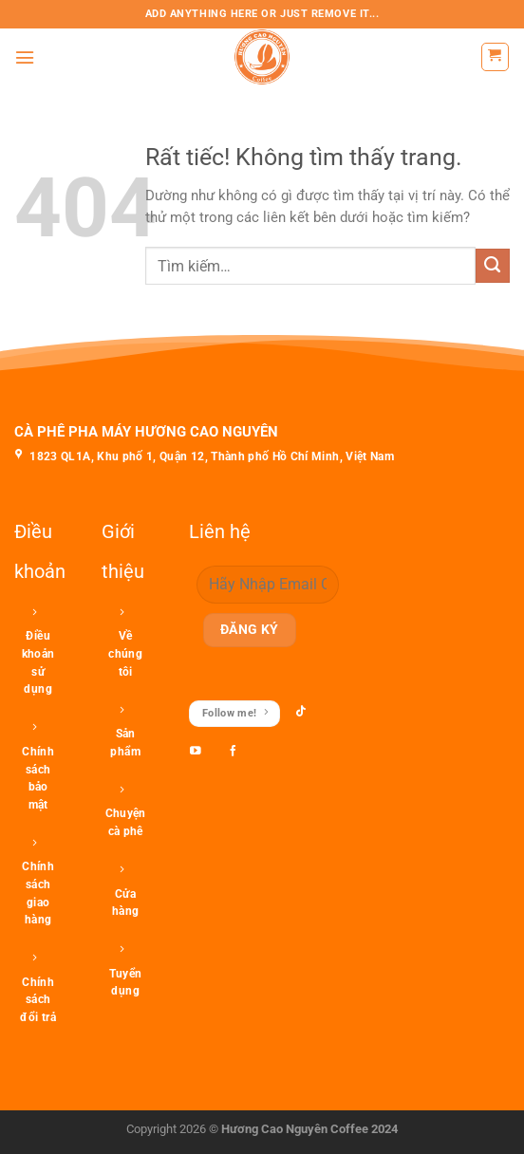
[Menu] (24, 57)
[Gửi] (493, 266)
